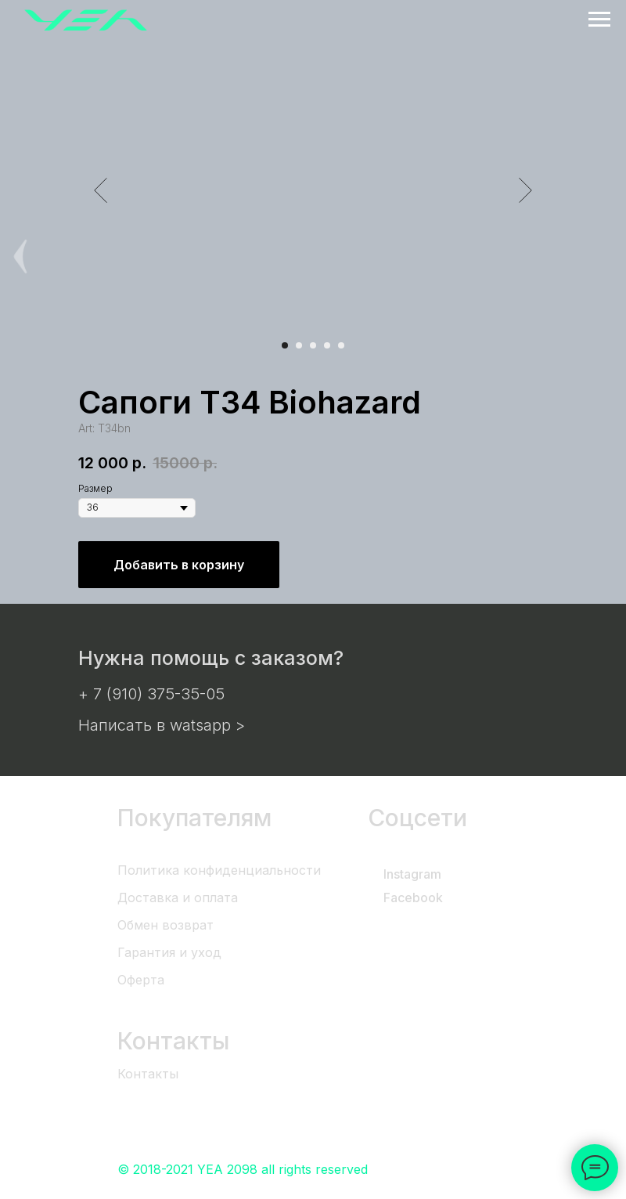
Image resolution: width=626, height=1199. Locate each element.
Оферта (140, 980)
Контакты (147, 1074)
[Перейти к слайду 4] (327, 345)
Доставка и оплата (177, 897)
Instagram (412, 874)
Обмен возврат (165, 925)
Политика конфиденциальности (219, 870)
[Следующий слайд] (525, 190)
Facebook (413, 897)
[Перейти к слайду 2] (299, 345)
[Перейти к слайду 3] (313, 345)
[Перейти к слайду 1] (285, 345)
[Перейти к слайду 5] (341, 345)
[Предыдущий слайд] (100, 190)
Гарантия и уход (169, 952)
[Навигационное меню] (599, 19)
